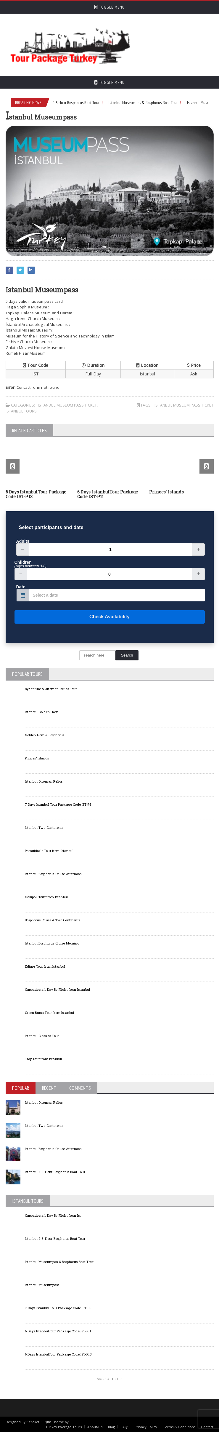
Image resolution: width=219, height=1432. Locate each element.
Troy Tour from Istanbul (43, 1059)
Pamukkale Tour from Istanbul (49, 850)
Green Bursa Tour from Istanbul (49, 1012)
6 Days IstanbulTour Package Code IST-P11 (107, 494)
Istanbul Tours (21, 411)
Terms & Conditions (179, 1427)
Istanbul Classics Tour (42, 1035)
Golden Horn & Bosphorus (45, 735)
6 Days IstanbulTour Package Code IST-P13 (36, 494)
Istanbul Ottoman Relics (44, 781)
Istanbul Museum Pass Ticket (67, 405)
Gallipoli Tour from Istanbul (46, 897)
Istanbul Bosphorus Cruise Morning (52, 943)
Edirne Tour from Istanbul (45, 966)
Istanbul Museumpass (42, 1285)
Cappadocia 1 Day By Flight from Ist (53, 1215)
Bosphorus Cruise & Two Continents (52, 920)
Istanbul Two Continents (44, 827)
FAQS (124, 1427)
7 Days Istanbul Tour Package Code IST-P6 (58, 804)
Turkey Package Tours (64, 1427)
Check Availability (72, 617)
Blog (111, 1427)
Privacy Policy (146, 1427)
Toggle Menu (109, 7)
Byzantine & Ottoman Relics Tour (51, 688)
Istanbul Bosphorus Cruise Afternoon (53, 874)
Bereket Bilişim (38, 1422)
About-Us (94, 1427)
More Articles (109, 1379)
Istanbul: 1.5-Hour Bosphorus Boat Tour (72, 102)
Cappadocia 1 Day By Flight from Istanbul (57, 989)
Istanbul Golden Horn (41, 712)
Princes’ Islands (166, 492)
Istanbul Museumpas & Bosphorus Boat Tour (146, 102)
